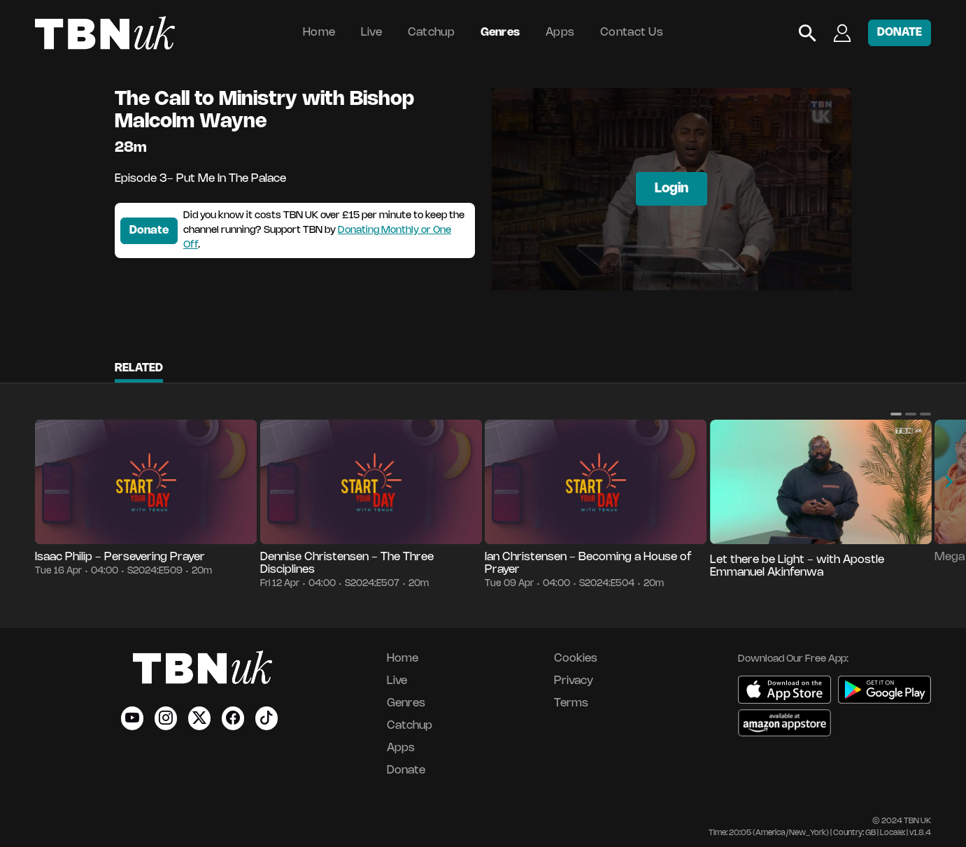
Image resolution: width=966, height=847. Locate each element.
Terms (571, 703)
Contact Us (631, 32)
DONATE (899, 32)
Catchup (431, 32)
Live (371, 32)
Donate (149, 230)
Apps (560, 32)
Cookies (575, 658)
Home (319, 32)
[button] (896, 414)
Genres (500, 32)
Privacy (573, 681)
